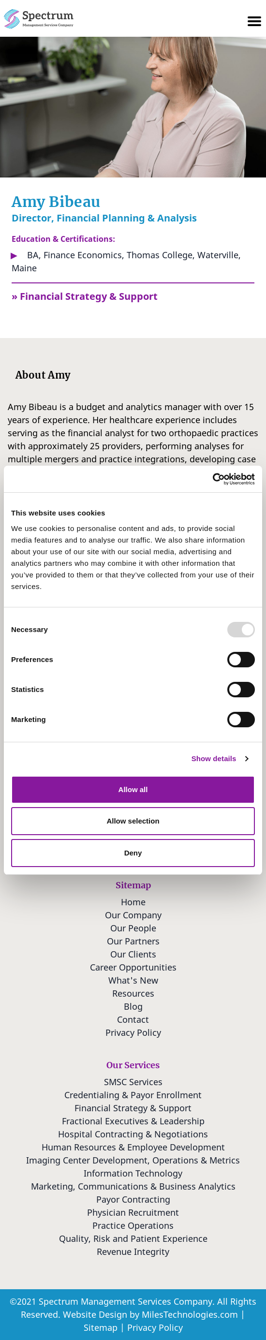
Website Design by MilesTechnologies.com (150, 1314)
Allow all (133, 789)
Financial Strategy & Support (89, 296)
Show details (214, 758)
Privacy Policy (155, 1327)
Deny (133, 853)
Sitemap (101, 1327)
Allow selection (132, 821)
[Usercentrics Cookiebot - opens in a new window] (212, 479)
